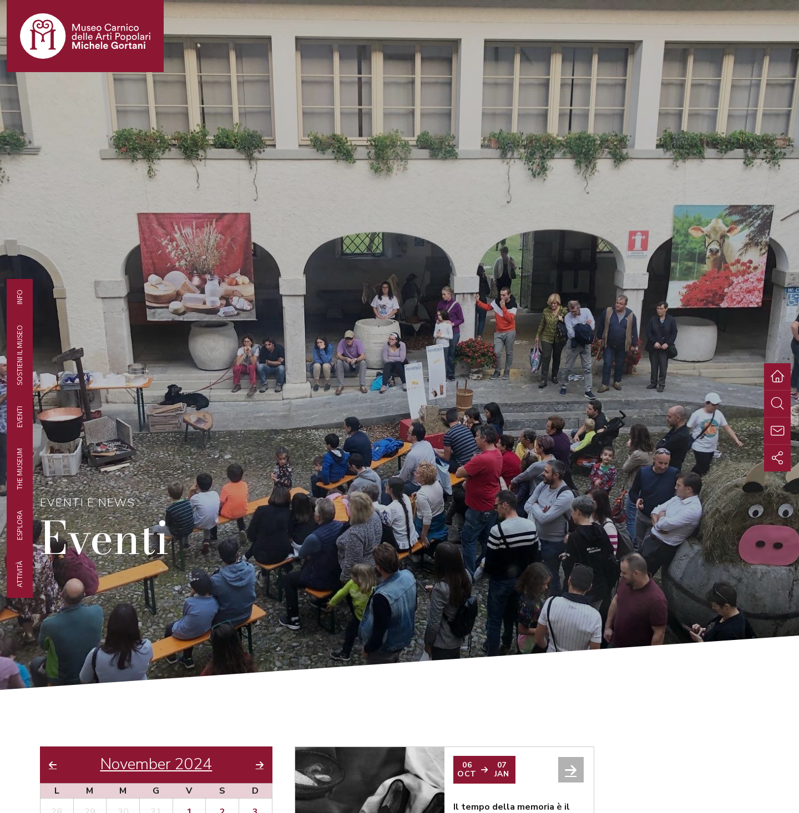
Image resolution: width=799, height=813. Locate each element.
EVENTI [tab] (19, 417)
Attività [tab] (19, 574)
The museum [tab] (19, 469)
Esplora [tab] (19, 525)
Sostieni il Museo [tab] (19, 355)
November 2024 (156, 764)
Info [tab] (19, 296)
